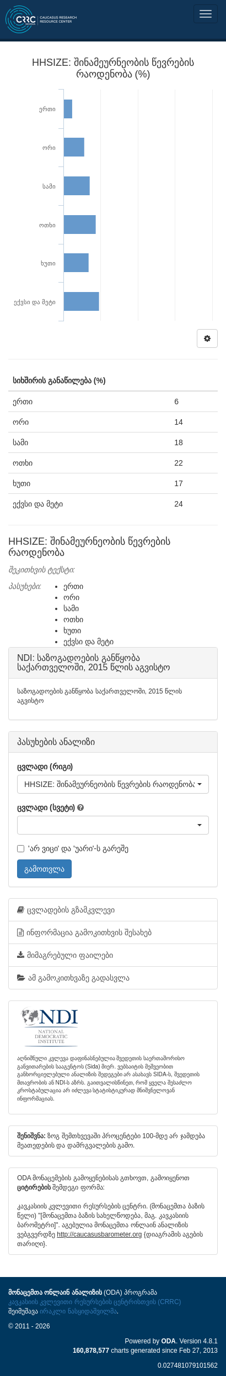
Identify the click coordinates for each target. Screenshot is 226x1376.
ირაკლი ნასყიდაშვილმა (78, 1311)
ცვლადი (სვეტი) (46, 807)
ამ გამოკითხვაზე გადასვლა (73, 977)
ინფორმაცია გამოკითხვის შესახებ (84, 932)
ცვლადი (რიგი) (45, 766)
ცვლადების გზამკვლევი (66, 909)
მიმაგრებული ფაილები (65, 955)
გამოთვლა (44, 868)
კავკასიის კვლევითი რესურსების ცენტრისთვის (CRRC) (94, 1302)
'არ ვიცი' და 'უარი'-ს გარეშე (72, 848)
